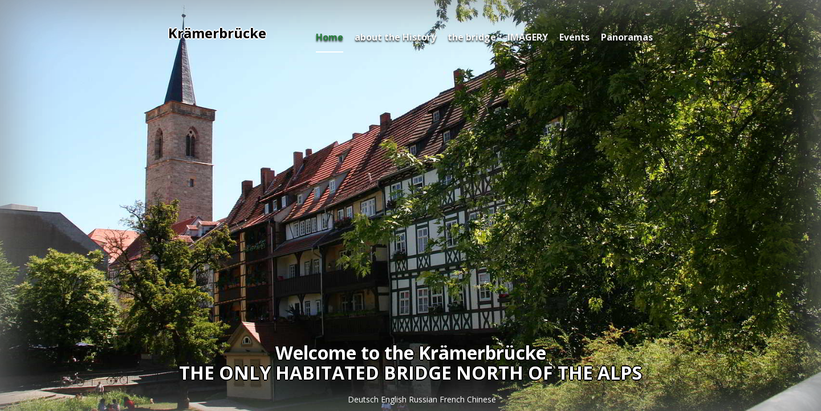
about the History (395, 37)
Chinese (481, 399)
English (395, 399)
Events (574, 37)
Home (329, 37)
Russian (424, 399)
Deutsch (364, 399)
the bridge (472, 37)
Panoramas (627, 37)
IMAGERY (527, 37)
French (453, 399)
